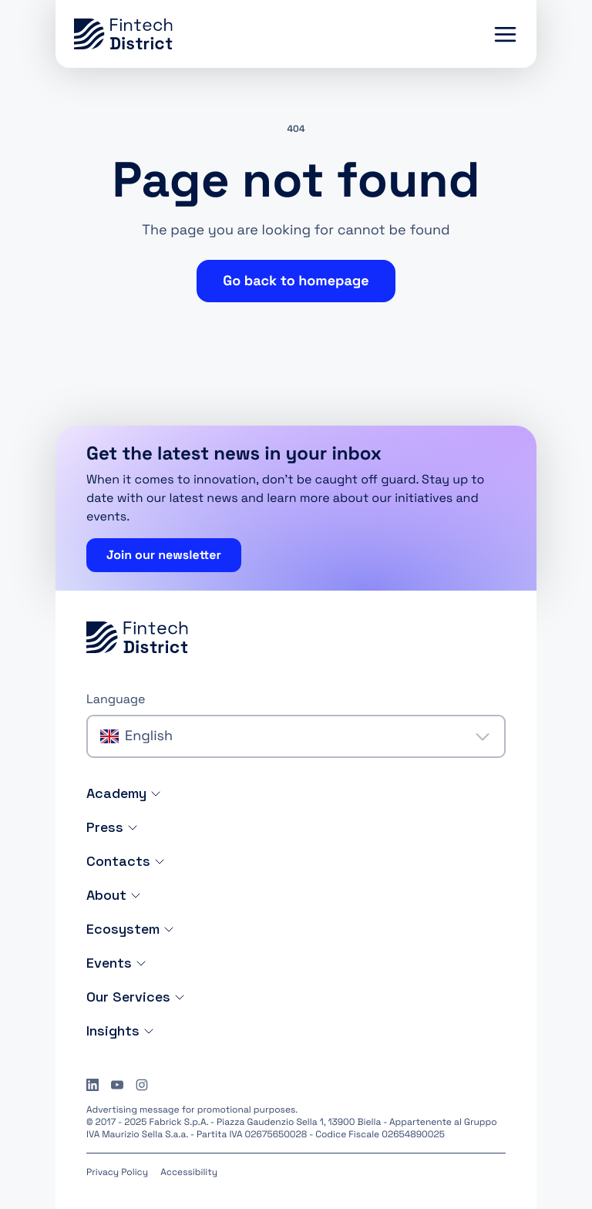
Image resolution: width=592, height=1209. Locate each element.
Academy (124, 793)
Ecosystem (130, 929)
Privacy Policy (117, 1172)
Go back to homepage (295, 281)
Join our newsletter (163, 555)
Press (112, 827)
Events (116, 963)
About (114, 895)
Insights (120, 1030)
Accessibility (188, 1172)
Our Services (136, 996)
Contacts (126, 861)
